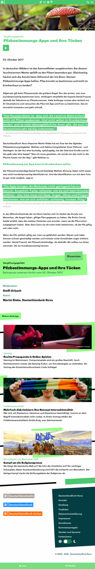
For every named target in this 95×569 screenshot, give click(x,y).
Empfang (63, 504)
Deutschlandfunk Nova (71, 495)
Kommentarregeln (68, 527)
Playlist (71, 565)
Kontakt (63, 500)
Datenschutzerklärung (70, 513)
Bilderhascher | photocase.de (82, 28)
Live (24, 565)
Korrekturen (65, 523)
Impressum (64, 518)
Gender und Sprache (69, 532)
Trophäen (64, 509)
